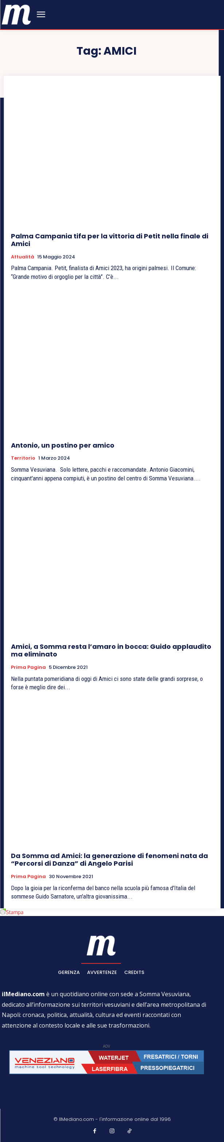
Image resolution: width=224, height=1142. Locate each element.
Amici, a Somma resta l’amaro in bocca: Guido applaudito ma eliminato (111, 650)
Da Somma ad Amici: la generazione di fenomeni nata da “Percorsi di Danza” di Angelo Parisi (109, 859)
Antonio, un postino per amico (62, 445)
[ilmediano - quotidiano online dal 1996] (16, 14)
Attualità (22, 257)
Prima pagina (28, 667)
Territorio (23, 458)
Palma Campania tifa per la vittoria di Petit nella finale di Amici (109, 240)
